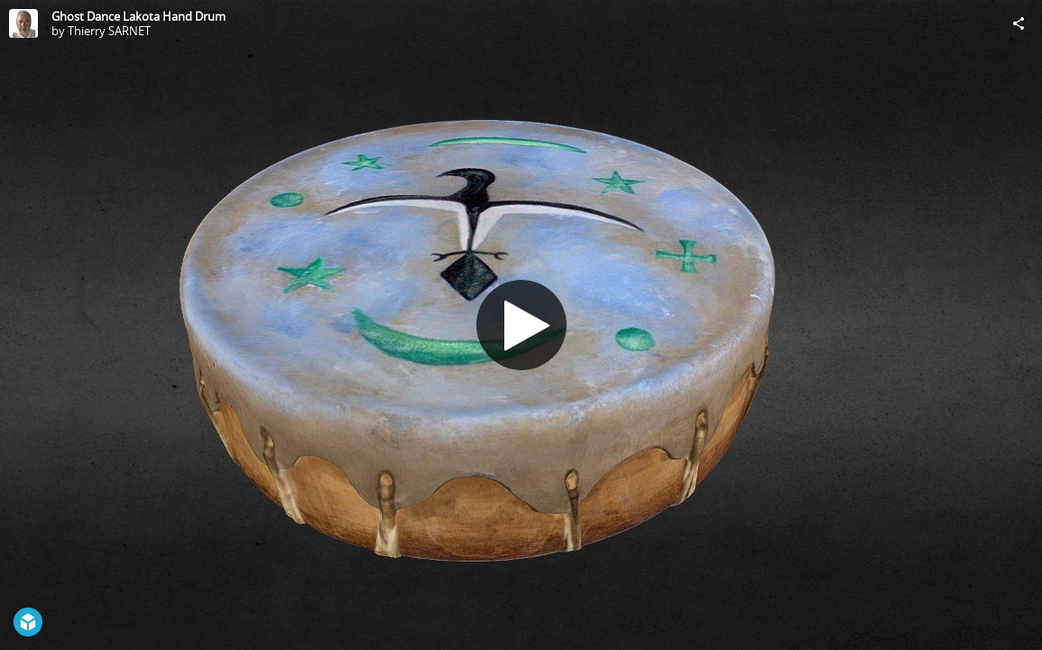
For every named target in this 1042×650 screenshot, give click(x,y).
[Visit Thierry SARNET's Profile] (23, 23)
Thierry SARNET (109, 31)
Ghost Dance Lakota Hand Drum (138, 16)
